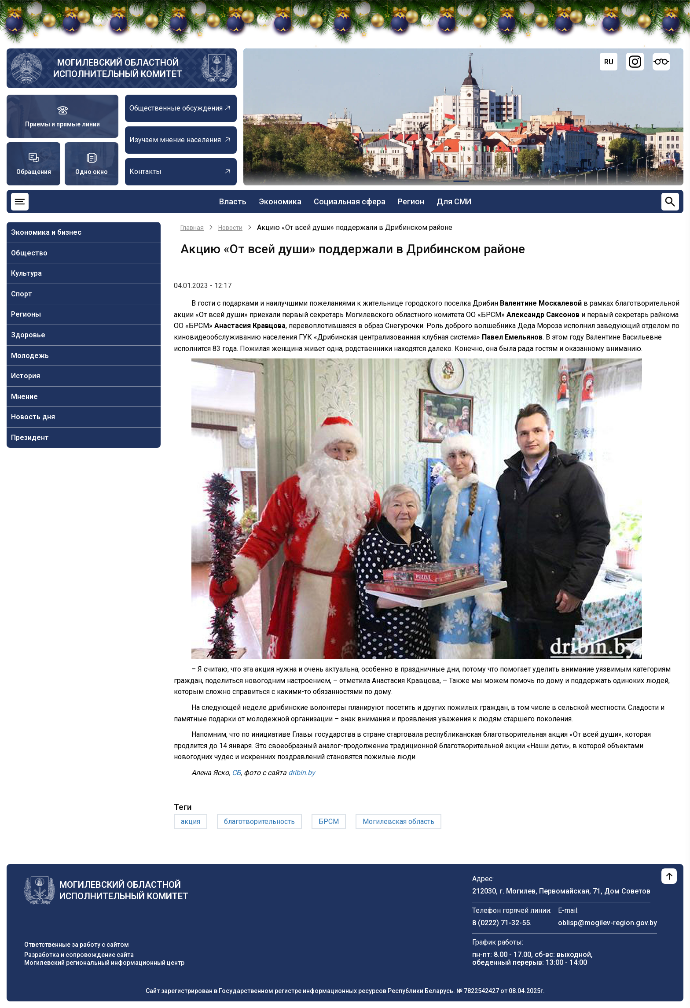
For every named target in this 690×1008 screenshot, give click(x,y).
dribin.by (301, 772)
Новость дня (33, 417)
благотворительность (259, 821)
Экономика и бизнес (46, 232)
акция (190, 821)
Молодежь (30, 355)
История (25, 376)
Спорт (21, 294)
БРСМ (329, 821)
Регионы (26, 314)
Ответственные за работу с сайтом (76, 944)
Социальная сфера (349, 201)
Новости (230, 227)
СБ (236, 772)
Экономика (280, 201)
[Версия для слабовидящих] (661, 61)
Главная (192, 227)
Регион (411, 201)
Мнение (24, 396)
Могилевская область (398, 821)
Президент (30, 437)
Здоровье (28, 335)
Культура (26, 273)
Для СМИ (454, 201)
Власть (232, 201)
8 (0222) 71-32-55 (501, 923)
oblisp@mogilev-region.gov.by (607, 923)
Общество (29, 253)
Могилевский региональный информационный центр (104, 962)
